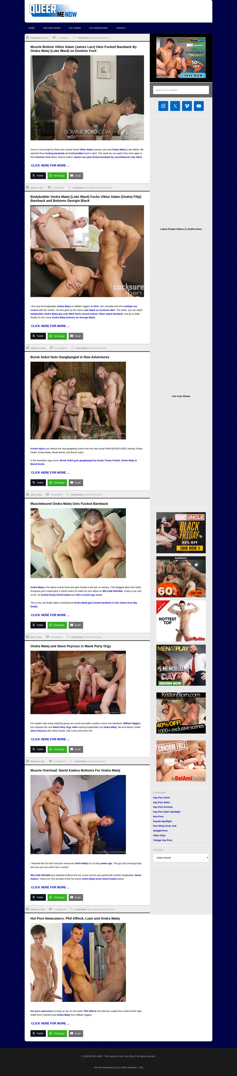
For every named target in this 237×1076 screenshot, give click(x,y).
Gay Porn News (161, 802)
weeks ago (106, 863)
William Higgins (131, 723)
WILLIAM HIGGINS (112, 591)
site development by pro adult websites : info (118, 1067)
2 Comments (58, 188)
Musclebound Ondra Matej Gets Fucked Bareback (69, 503)
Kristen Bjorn (37, 448)
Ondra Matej (119, 149)
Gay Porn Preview (163, 807)
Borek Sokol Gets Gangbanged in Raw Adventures (69, 357)
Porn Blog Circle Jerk (164, 826)
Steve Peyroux (38, 730)
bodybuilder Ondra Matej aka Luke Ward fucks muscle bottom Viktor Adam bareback (76, 314)
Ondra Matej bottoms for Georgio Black (73, 317)
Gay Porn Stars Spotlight (98, 188)
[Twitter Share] (38, 175)
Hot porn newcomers (41, 1011)
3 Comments (57, 637)
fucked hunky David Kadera (56, 595)
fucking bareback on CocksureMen (64, 153)
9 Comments (59, 761)
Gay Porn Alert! (161, 797)
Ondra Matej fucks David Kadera (99, 878)
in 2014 (94, 306)
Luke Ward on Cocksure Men (99, 310)
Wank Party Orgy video (65, 727)
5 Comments (63, 38)
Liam (114, 1011)
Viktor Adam (86, 149)
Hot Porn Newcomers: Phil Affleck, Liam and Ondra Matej (75, 918)
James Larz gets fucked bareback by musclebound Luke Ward (108, 157)
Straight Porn (160, 830)
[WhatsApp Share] (57, 175)
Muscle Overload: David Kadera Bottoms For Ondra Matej (75, 770)
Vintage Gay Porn (162, 840)
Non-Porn (158, 816)
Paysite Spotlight (99, 38)
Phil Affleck (90, 1011)
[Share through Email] (76, 175)
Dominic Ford (43, 157)
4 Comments (57, 495)
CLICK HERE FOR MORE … (50, 165)
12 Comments (59, 910)
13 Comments (60, 348)
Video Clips (159, 835)
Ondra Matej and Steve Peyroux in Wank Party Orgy (70, 646)
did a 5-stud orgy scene (89, 595)
